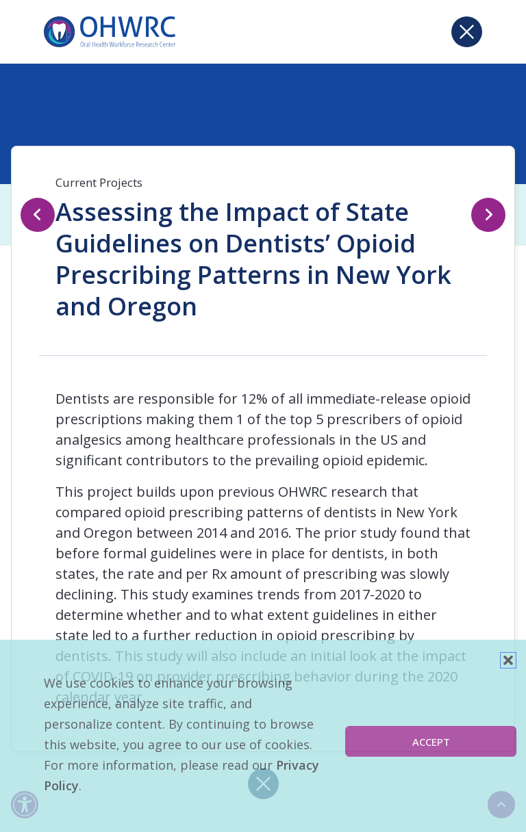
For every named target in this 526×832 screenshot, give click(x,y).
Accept (431, 742)
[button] (508, 660)
